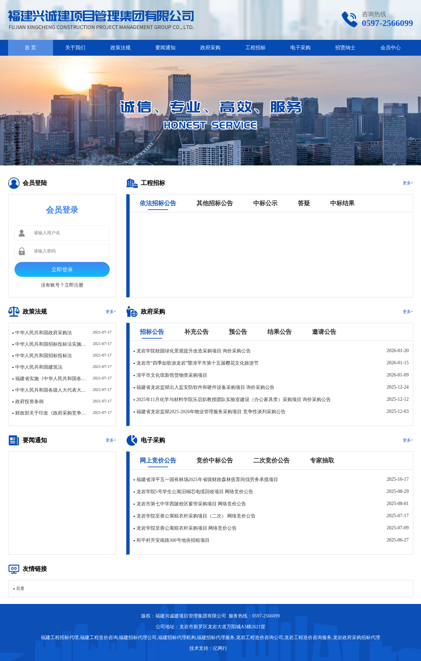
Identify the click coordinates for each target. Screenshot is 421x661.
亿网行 (221, 648)
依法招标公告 (158, 203)
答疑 (304, 203)
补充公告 (196, 331)
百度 (20, 588)
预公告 (238, 331)
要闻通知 (165, 47)
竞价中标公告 (214, 460)
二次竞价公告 (271, 460)
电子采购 (300, 47)
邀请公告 (324, 331)
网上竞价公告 (158, 460)
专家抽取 (322, 460)
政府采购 (210, 47)
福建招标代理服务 (216, 637)
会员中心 (390, 47)
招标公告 (152, 331)
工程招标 (255, 47)
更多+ (408, 183)
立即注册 (73, 285)
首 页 (30, 47)
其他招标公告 (214, 203)
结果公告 (279, 331)
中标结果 (342, 203)
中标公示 (265, 203)
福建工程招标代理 (60, 637)
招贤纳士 (345, 47)
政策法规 (120, 47)
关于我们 (75, 47)
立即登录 (62, 269)
